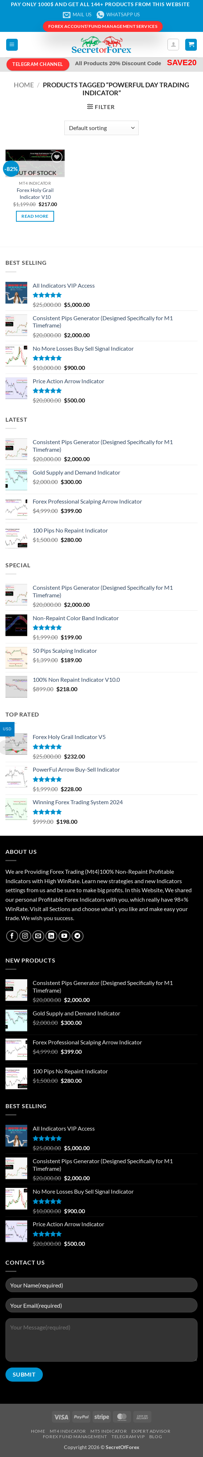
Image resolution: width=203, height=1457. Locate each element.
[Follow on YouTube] (64, 936)
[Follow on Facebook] (12, 936)
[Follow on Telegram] (78, 936)
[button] (12, 45)
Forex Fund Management (75, 1436)
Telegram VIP (128, 1436)
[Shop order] (101, 128)
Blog (155, 1436)
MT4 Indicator (68, 1431)
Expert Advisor (151, 1431)
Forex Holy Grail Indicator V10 (35, 193)
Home (24, 85)
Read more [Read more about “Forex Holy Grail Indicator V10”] (34, 216)
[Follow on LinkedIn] (51, 936)
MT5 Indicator (108, 1431)
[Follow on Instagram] (25, 936)
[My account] (173, 44)
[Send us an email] (38, 936)
